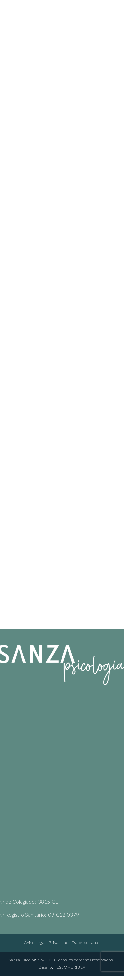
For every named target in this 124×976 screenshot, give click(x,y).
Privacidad (59, 942)
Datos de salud (86, 942)
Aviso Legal (35, 942)
